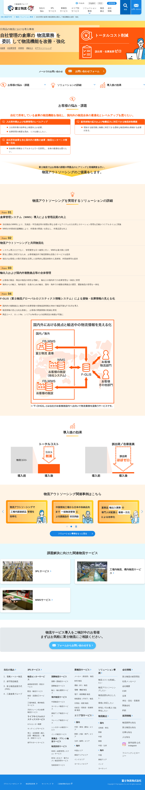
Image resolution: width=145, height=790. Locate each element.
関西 (100, 741)
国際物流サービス (59, 677)
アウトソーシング (43, 48)
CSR (124, 691)
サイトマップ (46, 784)
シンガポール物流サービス (59, 728)
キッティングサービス (36, 729)
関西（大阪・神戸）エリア (83, 735)
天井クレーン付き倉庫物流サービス (36, 711)
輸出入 (29, 48)
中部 (100, 737)
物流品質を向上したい (107, 696)
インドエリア (79, 759)
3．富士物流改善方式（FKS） (13, 687)
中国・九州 (102, 746)
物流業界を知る (129, 723)
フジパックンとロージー (131, 754)
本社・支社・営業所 (131, 701)
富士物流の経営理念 (131, 677)
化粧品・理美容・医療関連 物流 (83, 709)
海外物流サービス (59, 697)
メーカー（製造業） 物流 (83, 676)
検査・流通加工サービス (36, 697)
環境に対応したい (106, 703)
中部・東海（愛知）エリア (83, 728)
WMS (21, 48)
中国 (100, 755)
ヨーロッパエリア (81, 764)
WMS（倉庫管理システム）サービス (60, 752)
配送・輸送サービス (35, 691)
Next (141, 511)
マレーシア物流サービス (59, 721)
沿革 (124, 696)
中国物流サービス (58, 702)
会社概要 (126, 686)
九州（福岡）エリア (82, 741)
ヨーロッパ (102, 768)
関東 (100, 732)
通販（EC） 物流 (80, 685)
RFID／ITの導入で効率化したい (107, 709)
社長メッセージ (129, 681)
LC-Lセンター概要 (34, 724)
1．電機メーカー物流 (13, 677)
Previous (4, 511)
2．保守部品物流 (11, 681)
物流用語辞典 (30, 784)
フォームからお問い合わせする (74, 645)
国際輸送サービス (58, 686)
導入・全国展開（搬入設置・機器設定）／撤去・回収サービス (36, 735)
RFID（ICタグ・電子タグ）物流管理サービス (60, 759)
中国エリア (78, 750)
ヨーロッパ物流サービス (59, 707)
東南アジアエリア (81, 755)
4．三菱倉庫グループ (13, 694)
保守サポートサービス (36, 743)
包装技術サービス (58, 765)
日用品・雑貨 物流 (81, 703)
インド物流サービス (59, 734)
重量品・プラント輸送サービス (60, 739)
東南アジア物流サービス (59, 714)
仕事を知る (127, 732)
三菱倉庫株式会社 (64, 784)
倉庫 (2, 48)
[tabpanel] (118, 511)
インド (100, 764)
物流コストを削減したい (107, 681)
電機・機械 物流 (80, 690)
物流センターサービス (36, 678)
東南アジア (102, 759)
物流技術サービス (59, 746)
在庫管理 (11, 48)
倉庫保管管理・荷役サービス (36, 685)
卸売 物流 (78, 681)
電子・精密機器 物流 (82, 694)
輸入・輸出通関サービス (59, 691)
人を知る (126, 737)
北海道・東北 (103, 728)
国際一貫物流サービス (59, 681)
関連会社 (126, 705)
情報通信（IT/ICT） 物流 (83, 699)
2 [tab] (71, 526)
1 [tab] (67, 526)
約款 (124, 710)
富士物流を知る (129, 727)
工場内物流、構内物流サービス (36, 704)
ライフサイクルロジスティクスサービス (36, 717)
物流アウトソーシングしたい (107, 689)
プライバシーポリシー (11, 784)
